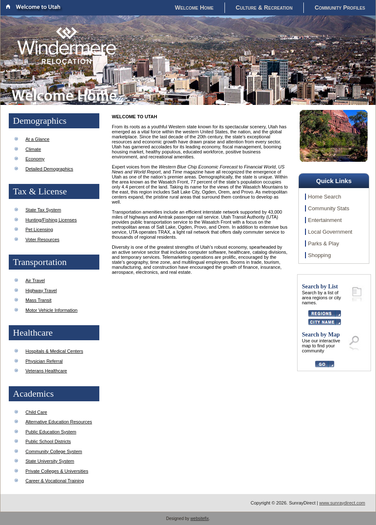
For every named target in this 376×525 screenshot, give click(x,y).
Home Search (324, 197)
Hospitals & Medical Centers (54, 351)
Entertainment (325, 220)
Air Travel (35, 280)
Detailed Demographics (49, 168)
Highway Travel (41, 290)
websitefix (199, 518)
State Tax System (43, 209)
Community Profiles (340, 7)
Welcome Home (194, 7)
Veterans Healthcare (46, 370)
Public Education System (50, 431)
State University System (49, 461)
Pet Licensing (39, 229)
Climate (33, 149)
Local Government (330, 232)
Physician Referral (44, 361)
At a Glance (37, 139)
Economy (35, 158)
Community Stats (328, 208)
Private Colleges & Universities (56, 471)
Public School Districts (48, 441)
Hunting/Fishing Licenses (51, 219)
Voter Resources (42, 239)
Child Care (36, 412)
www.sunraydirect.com (342, 502)
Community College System (53, 451)
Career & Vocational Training (54, 480)
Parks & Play (323, 243)
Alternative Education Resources (58, 421)
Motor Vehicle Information (51, 310)
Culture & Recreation (264, 7)
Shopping (319, 255)
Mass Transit (38, 300)
